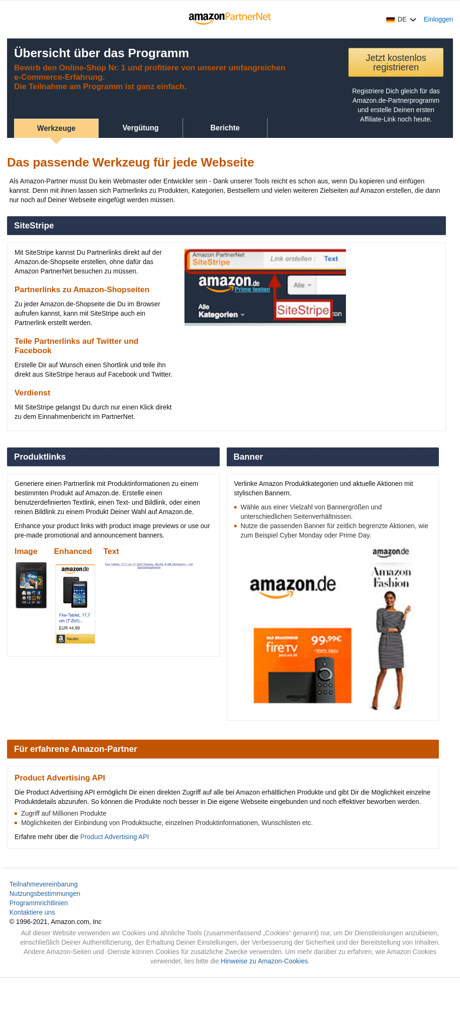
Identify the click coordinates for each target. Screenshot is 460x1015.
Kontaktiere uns (32, 912)
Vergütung (141, 128)
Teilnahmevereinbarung (43, 884)
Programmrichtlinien (38, 903)
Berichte (224, 128)
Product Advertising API (114, 837)
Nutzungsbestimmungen (44, 893)
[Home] (230, 19)
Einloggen (438, 19)
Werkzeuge (56, 128)
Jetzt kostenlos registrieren (396, 62)
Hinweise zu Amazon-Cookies (264, 961)
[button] (401, 19)
